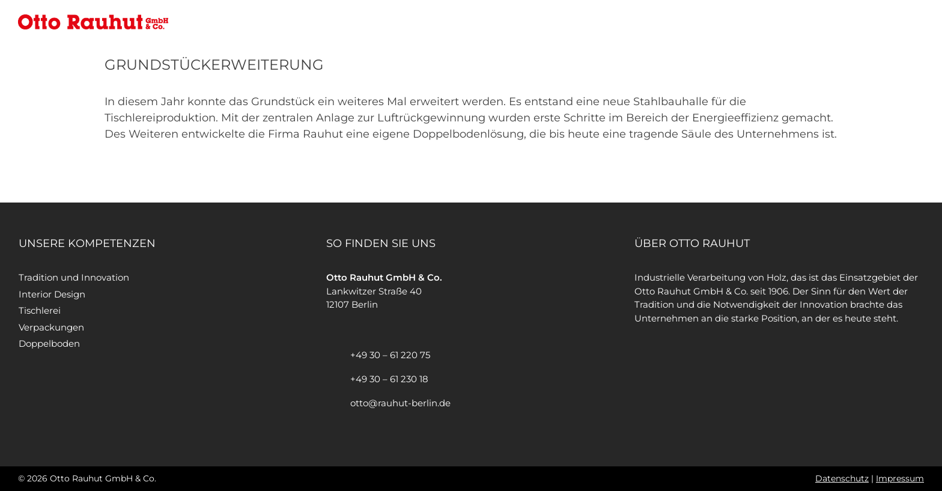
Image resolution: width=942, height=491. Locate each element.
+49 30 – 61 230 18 (389, 379)
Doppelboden (49, 343)
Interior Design (52, 294)
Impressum (900, 478)
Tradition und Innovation (74, 277)
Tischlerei (40, 310)
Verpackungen (51, 327)
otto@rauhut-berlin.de (400, 403)
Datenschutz (842, 478)
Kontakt (897, 21)
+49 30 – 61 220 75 (390, 355)
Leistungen (768, 21)
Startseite (628, 21)
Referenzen (836, 21)
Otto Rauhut (697, 21)
